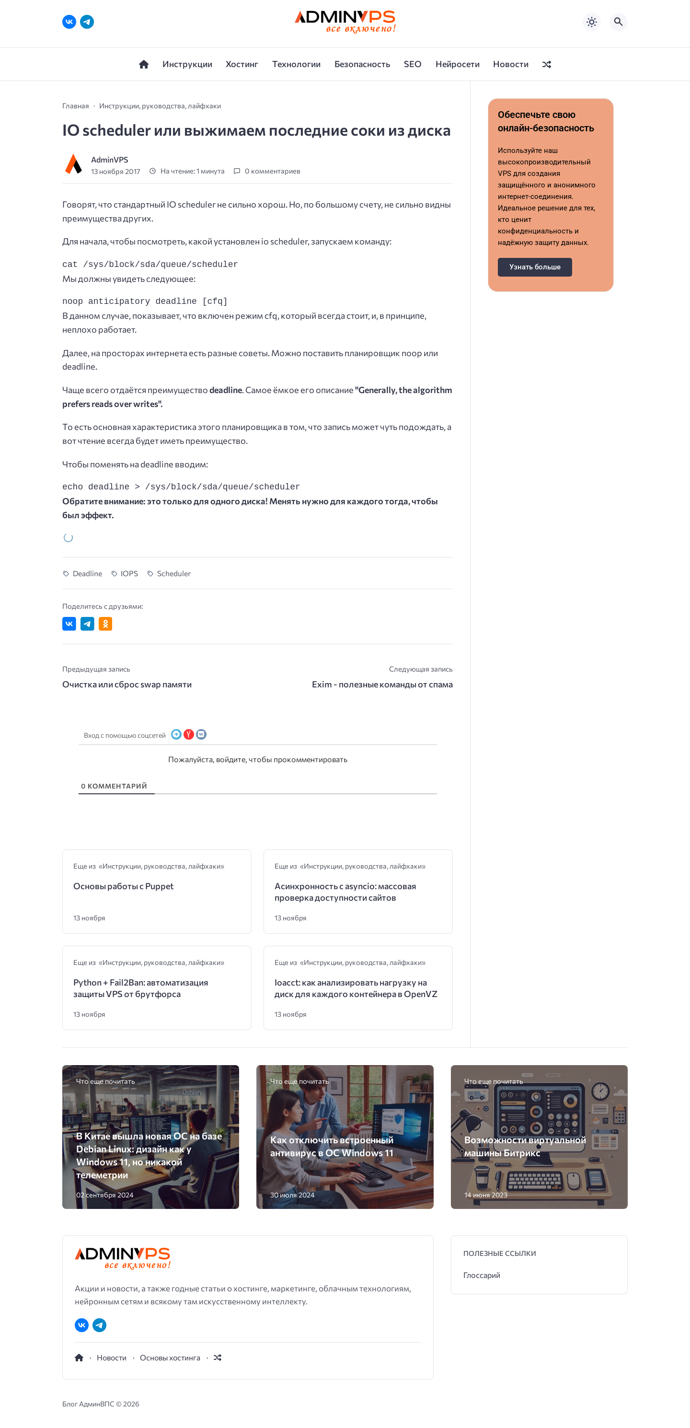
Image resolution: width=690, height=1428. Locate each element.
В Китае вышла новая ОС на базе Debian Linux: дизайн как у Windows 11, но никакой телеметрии (149, 1155)
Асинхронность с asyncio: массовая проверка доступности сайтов (345, 892)
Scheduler (174, 573)
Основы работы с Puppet (123, 886)
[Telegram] (87, 22)
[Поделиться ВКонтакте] (69, 624)
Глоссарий (481, 1274)
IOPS (129, 573)
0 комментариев (272, 171)
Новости (111, 1357)
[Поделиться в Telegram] (87, 624)
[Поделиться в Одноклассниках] (106, 624)
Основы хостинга (170, 1357)
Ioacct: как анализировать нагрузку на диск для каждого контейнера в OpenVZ (356, 988)
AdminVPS (109, 159)
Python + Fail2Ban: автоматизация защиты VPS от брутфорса (140, 988)
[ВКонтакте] (69, 22)
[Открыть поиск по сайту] (619, 22)
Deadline (87, 573)
